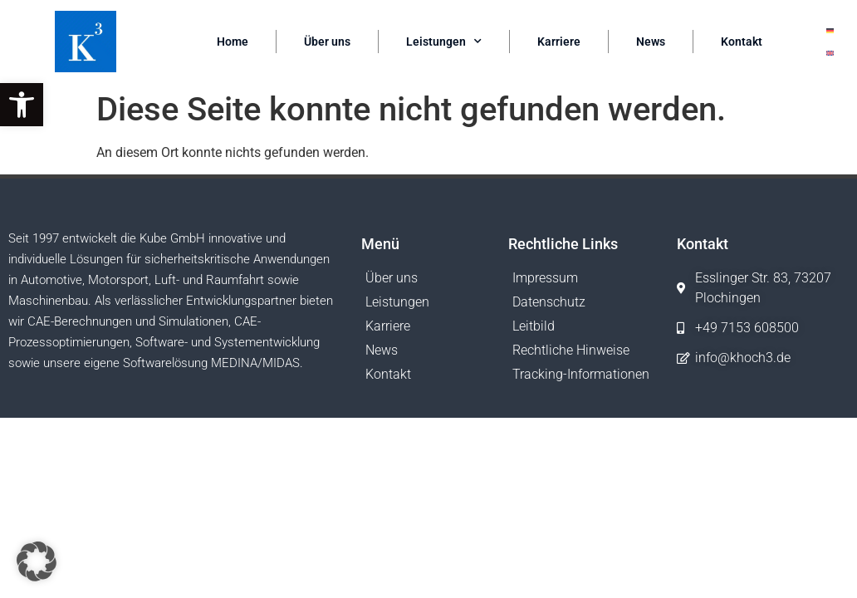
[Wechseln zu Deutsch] (830, 30)
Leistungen (444, 41)
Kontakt (741, 41)
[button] (21, 104)
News (650, 41)
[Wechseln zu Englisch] (830, 53)
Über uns (327, 41)
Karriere (558, 41)
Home (232, 41)
